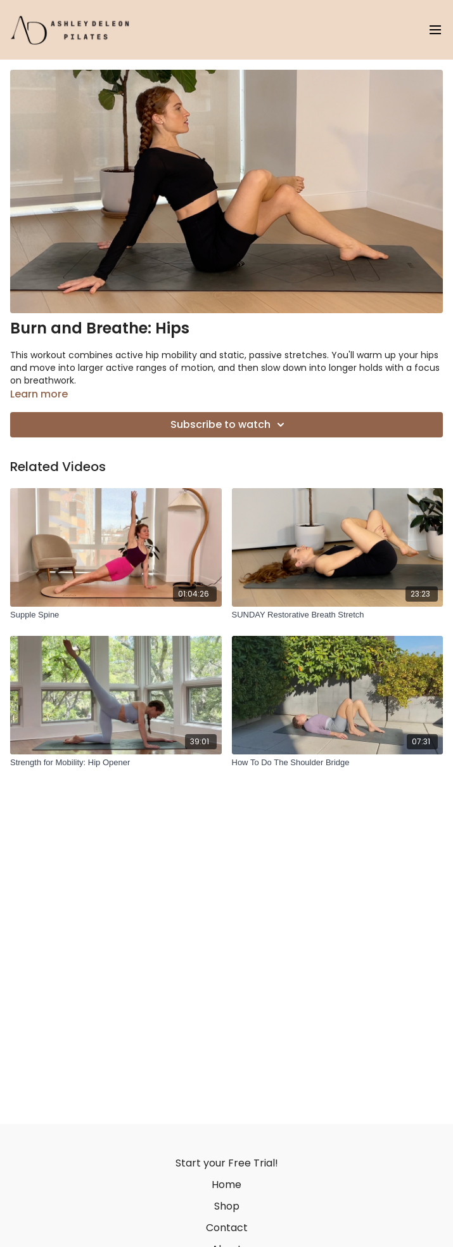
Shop (226, 1206)
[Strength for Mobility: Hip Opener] (116, 762)
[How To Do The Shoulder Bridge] (337, 762)
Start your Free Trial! (226, 1163)
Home (226, 1184)
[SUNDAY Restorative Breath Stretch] (337, 615)
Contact (227, 1227)
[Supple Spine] (116, 615)
